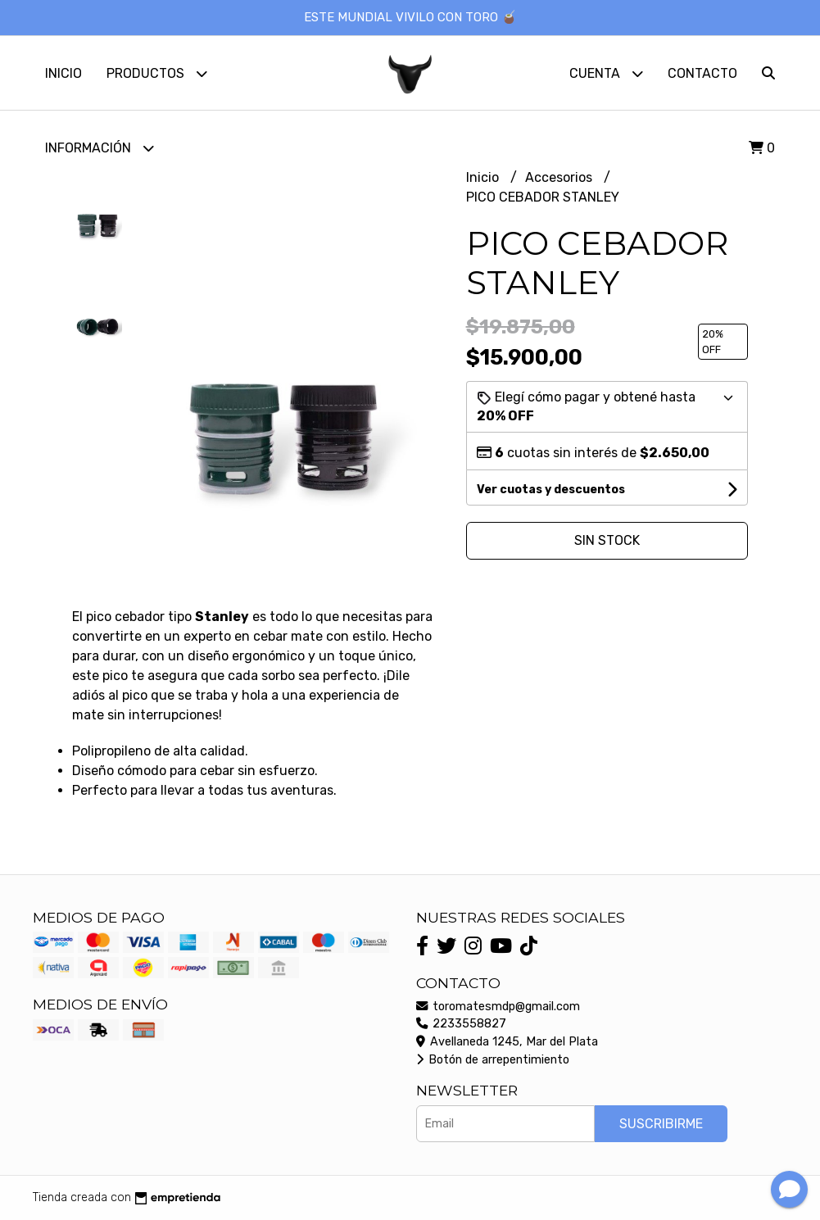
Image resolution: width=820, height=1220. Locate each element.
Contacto (702, 73)
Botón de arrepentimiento (492, 1060)
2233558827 (461, 1024)
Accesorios (560, 177)
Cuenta (606, 73)
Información (99, 148)
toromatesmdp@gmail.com (498, 1007)
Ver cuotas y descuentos (551, 490)
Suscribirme (661, 1124)
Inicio (63, 73)
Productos (156, 73)
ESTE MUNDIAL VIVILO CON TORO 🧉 (410, 17)
